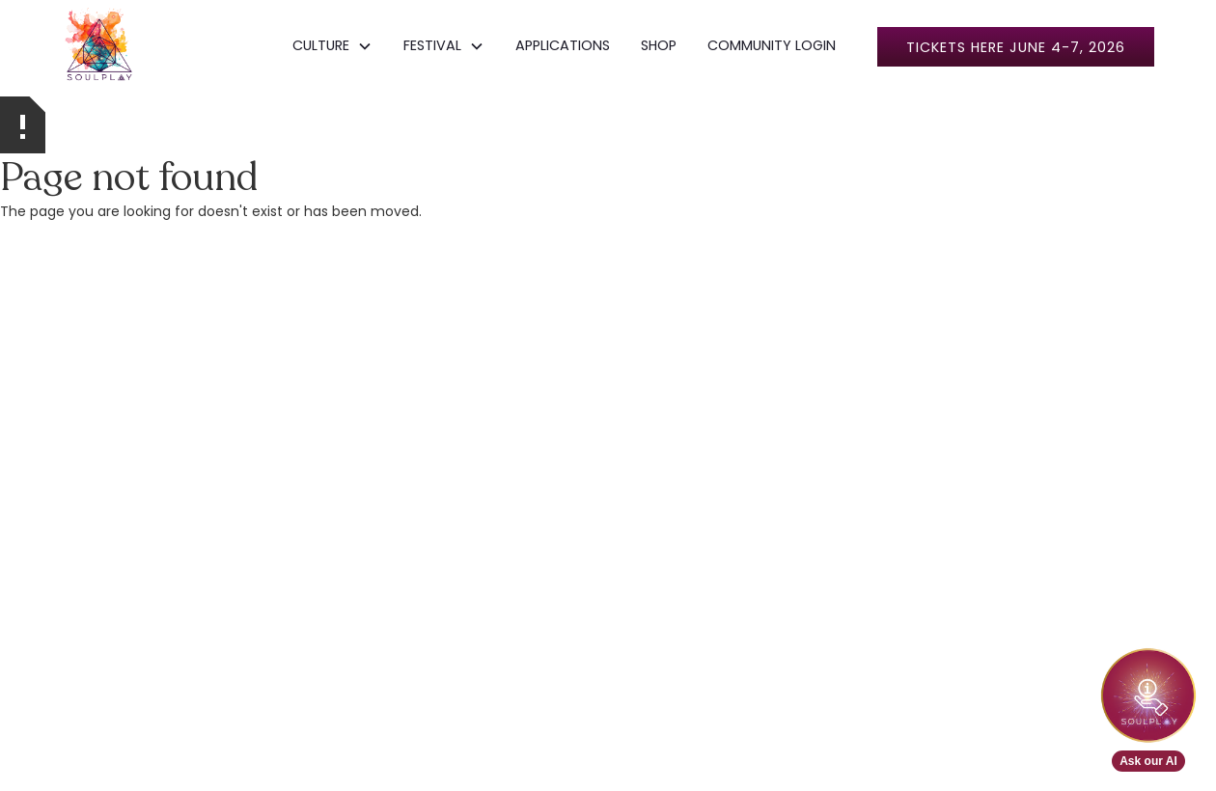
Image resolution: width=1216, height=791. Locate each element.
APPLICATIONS (562, 45)
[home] (99, 46)
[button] (332, 46)
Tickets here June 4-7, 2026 (1015, 47)
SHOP (659, 45)
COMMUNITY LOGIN (771, 45)
